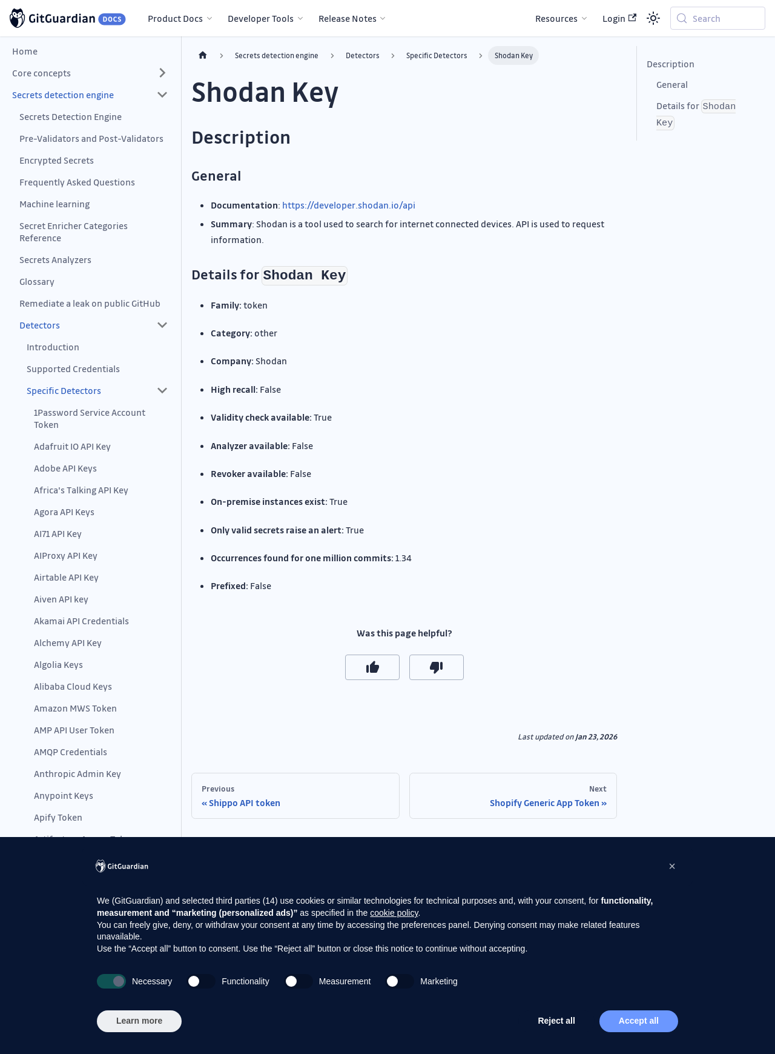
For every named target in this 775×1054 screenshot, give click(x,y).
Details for (696, 114)
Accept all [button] (639, 1021)
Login (619, 18)
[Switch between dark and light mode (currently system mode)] (653, 18)
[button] (90, 72)
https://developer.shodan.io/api (348, 205)
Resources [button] (556, 18)
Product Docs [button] (175, 18)
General (672, 84)
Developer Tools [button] (261, 18)
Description (670, 64)
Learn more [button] (139, 1021)
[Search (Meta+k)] (717, 18)
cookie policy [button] (394, 913)
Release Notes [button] (347, 18)
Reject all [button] (556, 1021)
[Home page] (202, 55)
